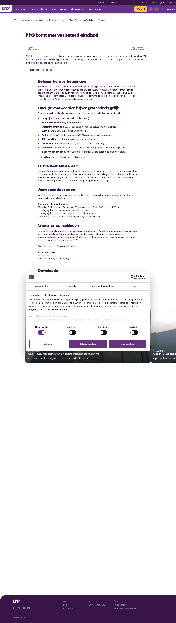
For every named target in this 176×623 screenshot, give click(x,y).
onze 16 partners (45, 299)
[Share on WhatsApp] (51, 70)
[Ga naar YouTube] (23, 607)
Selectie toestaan (88, 344)
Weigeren (48, 344)
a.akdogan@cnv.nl (66, 258)
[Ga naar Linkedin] (28, 607)
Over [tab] (134, 286)
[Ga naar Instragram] (18, 607)
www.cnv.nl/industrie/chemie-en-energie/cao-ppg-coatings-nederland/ (88, 232)
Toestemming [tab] (41, 286)
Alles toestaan (128, 344)
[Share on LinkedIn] (47, 70)
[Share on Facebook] (44, 70)
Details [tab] (72, 286)
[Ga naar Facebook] (13, 607)
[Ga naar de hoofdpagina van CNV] (6, 8)
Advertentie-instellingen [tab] (103, 286)
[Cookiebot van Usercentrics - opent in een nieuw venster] (135, 277)
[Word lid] (140, 9)
